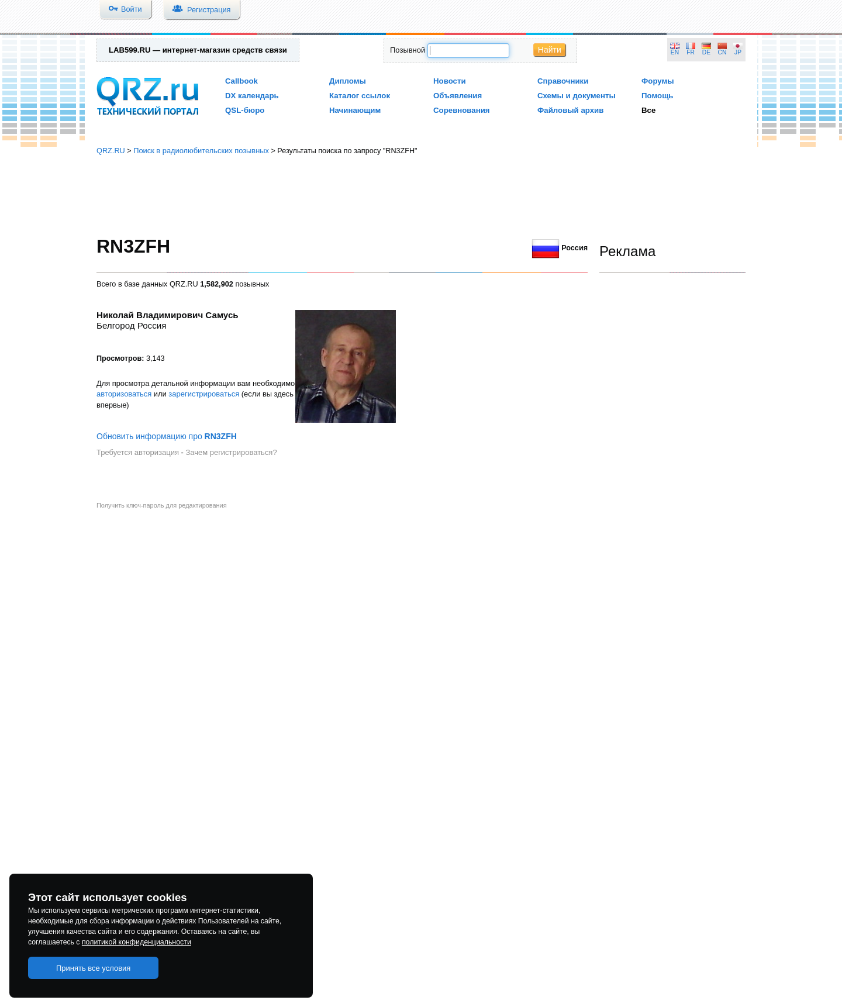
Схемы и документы (576, 95)
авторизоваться (123, 393)
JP (737, 52)
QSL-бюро (244, 110)
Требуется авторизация (137, 452)
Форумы (657, 81)
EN (675, 52)
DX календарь (252, 95)
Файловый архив (570, 110)
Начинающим (355, 110)
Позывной (407, 50)
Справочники (562, 81)
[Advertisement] (421, 196)
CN (722, 52)
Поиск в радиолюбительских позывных (201, 150)
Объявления (457, 95)
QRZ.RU (110, 150)
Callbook (241, 81)
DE (706, 52)
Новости (449, 81)
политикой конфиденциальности (136, 942)
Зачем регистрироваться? (231, 452)
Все (648, 110)
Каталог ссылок (359, 95)
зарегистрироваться (203, 393)
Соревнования (461, 110)
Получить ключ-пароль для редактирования (161, 505)
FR (690, 52)
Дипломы (347, 81)
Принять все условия (93, 968)
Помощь (657, 95)
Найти (549, 49)
